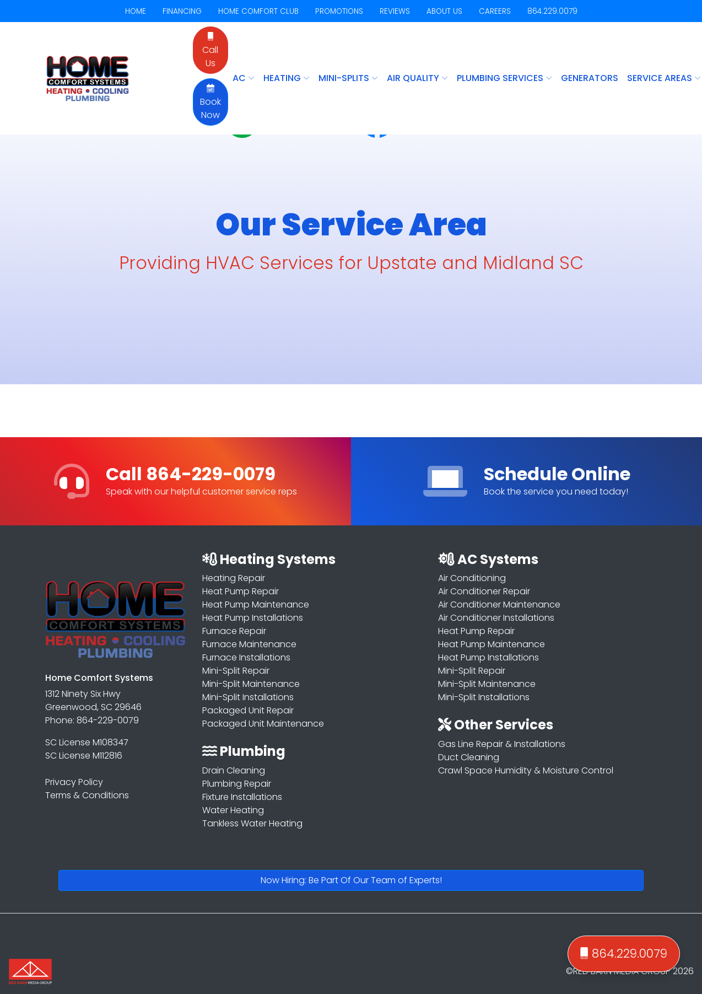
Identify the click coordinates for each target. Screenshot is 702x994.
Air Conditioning (472, 578)
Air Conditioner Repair (484, 591)
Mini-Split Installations (248, 697)
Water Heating (233, 810)
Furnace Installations (246, 657)
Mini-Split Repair (235, 670)
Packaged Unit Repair (248, 710)
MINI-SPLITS (348, 78)
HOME (135, 11)
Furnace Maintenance (249, 644)
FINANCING (182, 11)
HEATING (286, 78)
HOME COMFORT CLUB (258, 11)
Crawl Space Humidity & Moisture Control (525, 770)
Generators (589, 78)
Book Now (210, 102)
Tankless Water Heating (252, 823)
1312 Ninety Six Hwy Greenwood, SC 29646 (93, 700)
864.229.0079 (552, 11)
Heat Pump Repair (240, 591)
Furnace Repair (234, 631)
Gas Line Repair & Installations (501, 744)
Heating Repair (233, 578)
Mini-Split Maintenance (251, 684)
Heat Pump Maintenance (255, 604)
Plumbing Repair (236, 783)
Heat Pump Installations (252, 617)
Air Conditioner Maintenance (499, 604)
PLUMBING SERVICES (504, 78)
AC (244, 78)
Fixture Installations (242, 797)
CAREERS (495, 11)
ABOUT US (444, 11)
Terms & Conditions (87, 795)
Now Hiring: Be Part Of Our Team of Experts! (351, 880)
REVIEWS (395, 11)
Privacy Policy (74, 782)
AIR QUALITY (417, 78)
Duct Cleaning (468, 757)
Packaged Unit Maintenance (263, 723)
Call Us (210, 50)
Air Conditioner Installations (496, 617)
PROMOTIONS (339, 11)
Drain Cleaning (233, 770)
